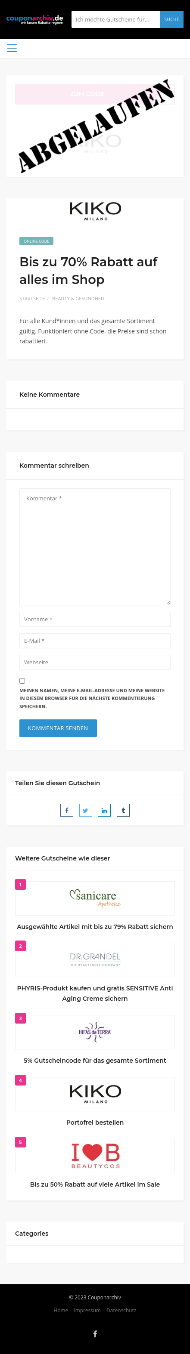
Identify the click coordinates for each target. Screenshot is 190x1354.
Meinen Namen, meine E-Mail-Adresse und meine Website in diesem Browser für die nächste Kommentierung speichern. (92, 698)
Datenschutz (121, 1310)
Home (61, 1310)
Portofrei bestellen (95, 1122)
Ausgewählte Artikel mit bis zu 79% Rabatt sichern (95, 927)
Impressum (87, 1310)
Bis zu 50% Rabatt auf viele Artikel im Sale (95, 1184)
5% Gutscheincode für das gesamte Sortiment (95, 1060)
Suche (171, 19)
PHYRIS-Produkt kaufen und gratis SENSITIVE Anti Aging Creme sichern (95, 993)
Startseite (32, 298)
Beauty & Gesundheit (78, 298)
